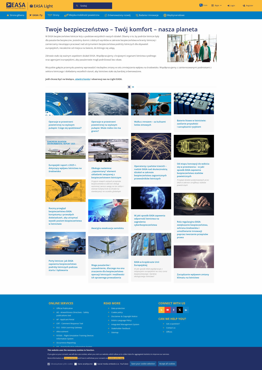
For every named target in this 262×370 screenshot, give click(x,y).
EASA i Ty (37, 15)
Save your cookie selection (143, 363)
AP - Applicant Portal (65, 319)
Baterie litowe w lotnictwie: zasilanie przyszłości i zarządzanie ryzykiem (191, 123)
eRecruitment (62, 331)
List (134, 86)
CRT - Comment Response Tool (69, 323)
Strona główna (17, 15)
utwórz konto (82, 79)
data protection (71, 358)
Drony (56, 14)
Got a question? (173, 324)
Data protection (118, 308)
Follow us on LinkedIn (186, 310)
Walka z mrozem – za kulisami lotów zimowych (150, 123)
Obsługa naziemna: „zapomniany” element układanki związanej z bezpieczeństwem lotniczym (106, 172)
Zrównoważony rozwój (119, 15)
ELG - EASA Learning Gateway (69, 327)
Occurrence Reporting (66, 342)
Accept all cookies (167, 363)
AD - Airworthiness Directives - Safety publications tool (72, 314)
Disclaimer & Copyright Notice (124, 316)
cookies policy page (116, 358)
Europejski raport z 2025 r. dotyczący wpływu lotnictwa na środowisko (65, 167)
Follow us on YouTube (168, 310)
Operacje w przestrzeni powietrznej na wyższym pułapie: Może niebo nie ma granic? (106, 126)
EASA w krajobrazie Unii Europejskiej (146, 262)
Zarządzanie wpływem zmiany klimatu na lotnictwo (193, 275)
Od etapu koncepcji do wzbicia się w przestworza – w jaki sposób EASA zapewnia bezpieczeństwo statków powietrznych (193, 169)
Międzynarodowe (176, 15)
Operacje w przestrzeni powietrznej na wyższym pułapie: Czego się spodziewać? (65, 124)
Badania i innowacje (149, 15)
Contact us (170, 328)
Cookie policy (117, 312)
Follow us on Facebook (174, 310)
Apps (217, 5)
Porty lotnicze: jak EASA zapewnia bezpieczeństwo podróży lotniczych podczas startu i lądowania (63, 264)
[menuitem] (231, 5)
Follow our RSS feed (161, 310)
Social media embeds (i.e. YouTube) (112, 364)
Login (232, 5)
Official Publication (64, 308)
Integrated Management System (125, 324)
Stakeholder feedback (120, 328)
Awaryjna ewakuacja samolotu (107, 227)
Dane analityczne (85, 364)
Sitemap (114, 332)
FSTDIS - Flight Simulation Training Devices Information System (75, 337)
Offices (169, 332)
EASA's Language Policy (121, 320)
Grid (128, 86)
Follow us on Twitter (180, 310)
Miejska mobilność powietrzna (84, 14)
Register (249, 5)
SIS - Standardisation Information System (74, 346)
